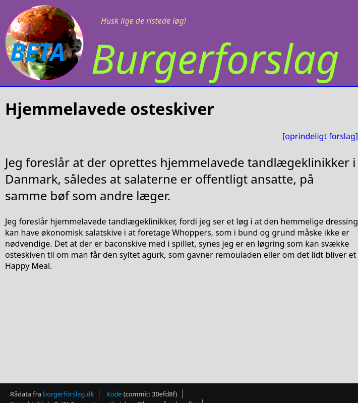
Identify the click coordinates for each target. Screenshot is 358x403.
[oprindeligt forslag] (320, 136)
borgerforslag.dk (68, 390)
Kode (114, 390)
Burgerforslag (215, 57)
